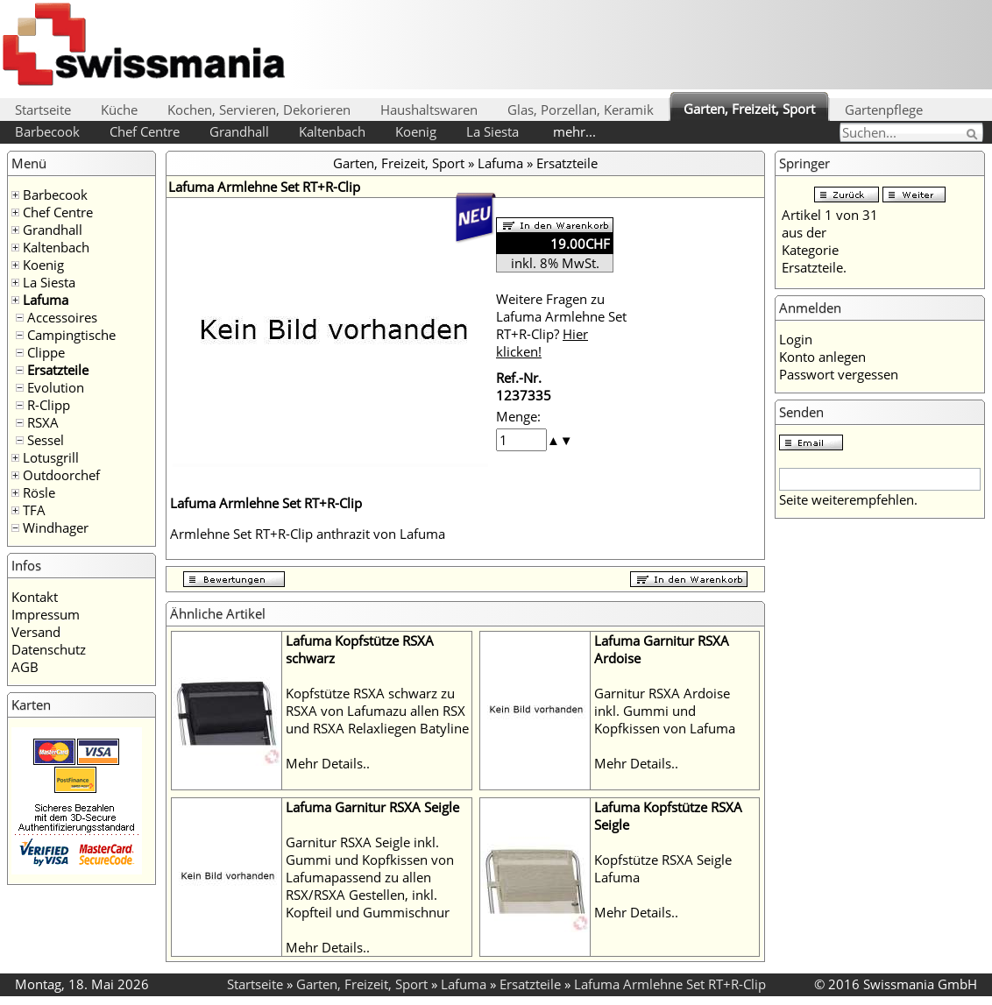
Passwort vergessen (838, 374)
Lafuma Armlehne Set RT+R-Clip (670, 984)
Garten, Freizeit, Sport (749, 108)
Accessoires (62, 317)
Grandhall (239, 131)
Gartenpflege (884, 109)
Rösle (39, 492)
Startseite (43, 109)
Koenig (415, 131)
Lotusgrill (51, 457)
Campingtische (71, 334)
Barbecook (47, 131)
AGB (25, 667)
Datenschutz (48, 649)
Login (795, 339)
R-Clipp (48, 405)
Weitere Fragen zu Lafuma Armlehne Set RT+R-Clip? (561, 325)
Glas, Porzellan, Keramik (580, 109)
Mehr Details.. (328, 763)
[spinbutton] (521, 439)
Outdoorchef (61, 475)
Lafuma (45, 299)
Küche (119, 109)
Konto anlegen (822, 356)
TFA (34, 510)
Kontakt (34, 596)
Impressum (45, 614)
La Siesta (492, 131)
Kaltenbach (332, 131)
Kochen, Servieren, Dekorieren (259, 109)
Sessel (45, 440)
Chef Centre (145, 131)
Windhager (56, 527)
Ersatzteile (58, 370)
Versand (35, 632)
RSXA (43, 422)
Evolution (55, 387)
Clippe (46, 352)
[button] (553, 440)
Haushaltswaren (429, 109)
